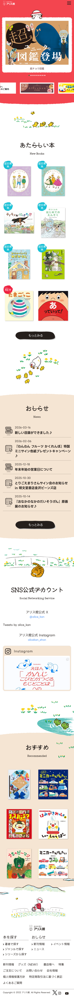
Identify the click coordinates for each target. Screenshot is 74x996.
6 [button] (38, 75)
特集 (61, 965)
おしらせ (39, 937)
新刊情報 (39, 944)
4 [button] (34, 75)
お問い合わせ (34, 971)
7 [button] (40, 75)
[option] (37, 47)
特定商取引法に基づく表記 (45, 977)
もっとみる (35, 335)
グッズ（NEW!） (29, 965)
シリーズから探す (16, 954)
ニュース (39, 949)
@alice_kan (37, 617)
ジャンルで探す (14, 949)
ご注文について (12, 971)
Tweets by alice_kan (17, 625)
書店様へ (49, 965)
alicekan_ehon (37, 640)
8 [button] (42, 75)
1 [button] (29, 75)
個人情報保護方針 (14, 977)
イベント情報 (61, 944)
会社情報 (52, 971)
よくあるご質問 (12, 983)
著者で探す (12, 944)
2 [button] (31, 75)
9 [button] (44, 75)
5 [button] (36, 75)
